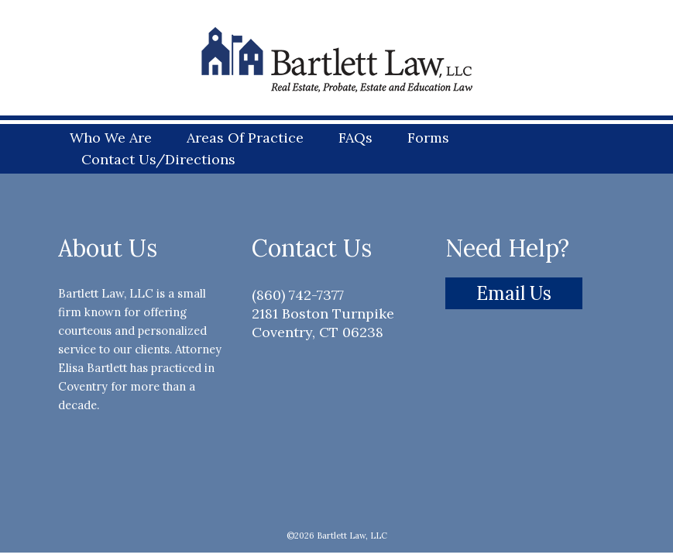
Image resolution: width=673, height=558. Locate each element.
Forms (428, 137)
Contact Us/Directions (158, 158)
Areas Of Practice (245, 137)
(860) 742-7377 (298, 295)
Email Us (513, 293)
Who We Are (111, 137)
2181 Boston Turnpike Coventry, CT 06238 (323, 323)
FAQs (355, 137)
